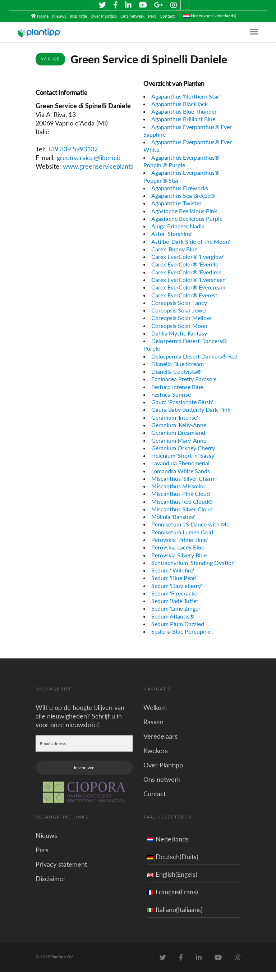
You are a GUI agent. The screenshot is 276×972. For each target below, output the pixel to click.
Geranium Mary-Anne (178, 440)
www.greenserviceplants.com (105, 166)
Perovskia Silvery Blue (179, 555)
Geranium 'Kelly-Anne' (179, 424)
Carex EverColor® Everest (184, 295)
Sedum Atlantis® (172, 616)
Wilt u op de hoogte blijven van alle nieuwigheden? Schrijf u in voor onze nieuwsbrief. (80, 716)
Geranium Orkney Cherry (183, 447)
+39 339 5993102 (72, 149)
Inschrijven (84, 767)
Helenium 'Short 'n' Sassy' (183, 455)
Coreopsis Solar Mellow (181, 317)
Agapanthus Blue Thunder (184, 111)
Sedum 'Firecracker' (176, 593)
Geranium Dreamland (178, 432)
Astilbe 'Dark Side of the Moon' (190, 241)
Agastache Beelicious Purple (186, 218)
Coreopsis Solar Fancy (179, 302)
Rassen (153, 722)
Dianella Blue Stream (177, 363)
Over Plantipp (104, 16)
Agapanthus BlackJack (179, 103)
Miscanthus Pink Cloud (180, 493)
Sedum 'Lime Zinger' (176, 608)
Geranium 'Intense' (174, 417)
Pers (152, 16)
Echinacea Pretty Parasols (183, 378)
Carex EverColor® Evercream (188, 287)
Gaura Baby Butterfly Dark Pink (190, 409)
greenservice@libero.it (88, 157)
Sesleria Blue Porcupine (181, 631)
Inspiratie (78, 16)
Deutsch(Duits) (172, 857)
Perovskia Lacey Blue (177, 547)
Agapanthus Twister (176, 203)
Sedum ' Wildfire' (172, 570)
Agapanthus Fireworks (179, 187)
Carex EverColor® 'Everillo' (185, 264)
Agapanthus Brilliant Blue (183, 118)
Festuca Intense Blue (177, 386)
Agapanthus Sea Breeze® (183, 195)
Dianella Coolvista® (176, 371)
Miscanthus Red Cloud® (182, 501)
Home (43, 16)
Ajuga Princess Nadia (177, 226)
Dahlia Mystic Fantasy (179, 333)
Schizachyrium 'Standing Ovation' (193, 562)
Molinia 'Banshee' (173, 516)
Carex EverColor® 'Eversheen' (189, 279)
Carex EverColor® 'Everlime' (186, 272)
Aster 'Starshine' (171, 233)
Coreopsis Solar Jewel (179, 310)
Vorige (50, 58)
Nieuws (59, 16)
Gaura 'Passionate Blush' (182, 401)
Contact (167, 16)
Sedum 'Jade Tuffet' (175, 600)
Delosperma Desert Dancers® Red (194, 356)
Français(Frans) (172, 892)
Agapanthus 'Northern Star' (185, 96)
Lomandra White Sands (180, 470)
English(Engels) (172, 874)
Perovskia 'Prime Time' (179, 539)
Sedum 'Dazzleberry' (176, 585)
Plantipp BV (61, 956)
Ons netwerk (132, 16)
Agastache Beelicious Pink (184, 210)
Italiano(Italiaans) (175, 909)
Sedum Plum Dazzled (177, 623)
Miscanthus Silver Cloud (182, 509)
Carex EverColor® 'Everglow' (187, 256)
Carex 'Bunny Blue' (174, 249)
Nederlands (168, 839)
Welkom (155, 707)
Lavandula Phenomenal (180, 463)
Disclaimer (51, 878)
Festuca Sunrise (171, 394)
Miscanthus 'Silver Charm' (184, 478)
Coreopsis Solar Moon (179, 325)
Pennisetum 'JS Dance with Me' (190, 524)
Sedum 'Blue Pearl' (174, 577)
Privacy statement (61, 864)
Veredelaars (160, 736)
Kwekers (155, 750)
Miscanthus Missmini (178, 486)
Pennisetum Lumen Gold (182, 532)
